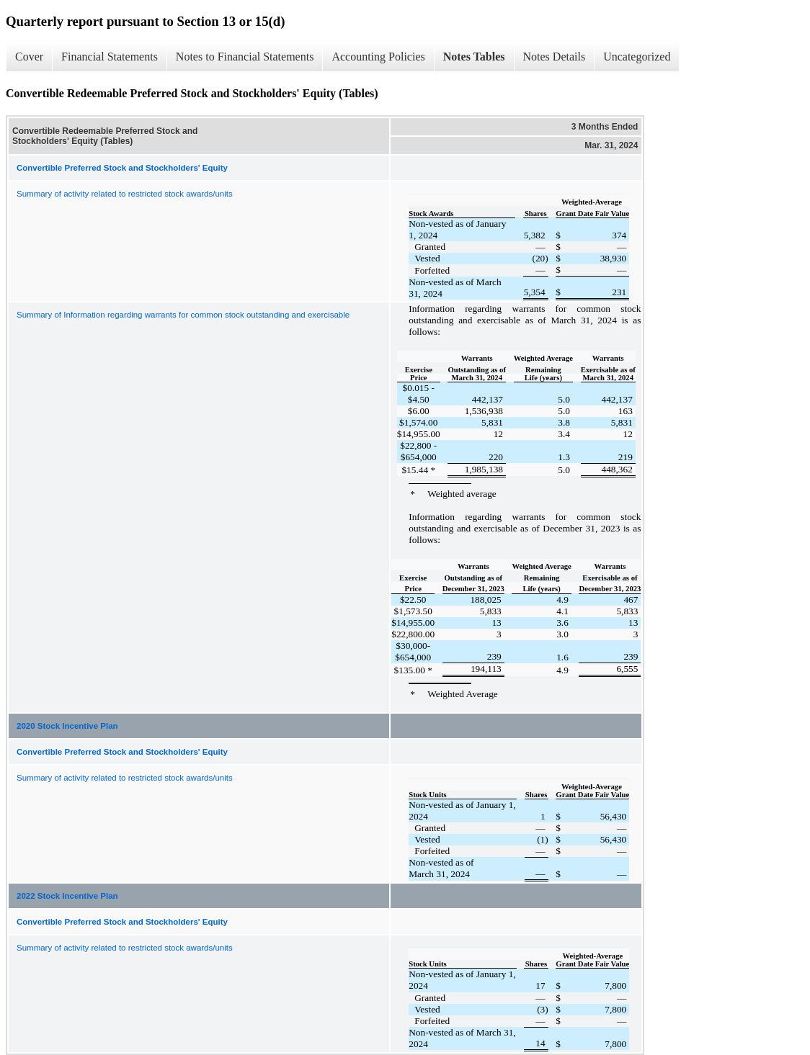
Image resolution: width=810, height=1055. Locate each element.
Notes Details (554, 56)
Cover (29, 56)
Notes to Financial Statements (245, 56)
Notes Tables (474, 56)
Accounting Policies (377, 56)
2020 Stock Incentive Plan (67, 726)
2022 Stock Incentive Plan (67, 896)
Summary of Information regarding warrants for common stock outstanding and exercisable (183, 314)
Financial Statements (109, 56)
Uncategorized (636, 56)
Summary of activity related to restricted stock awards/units (125, 193)
